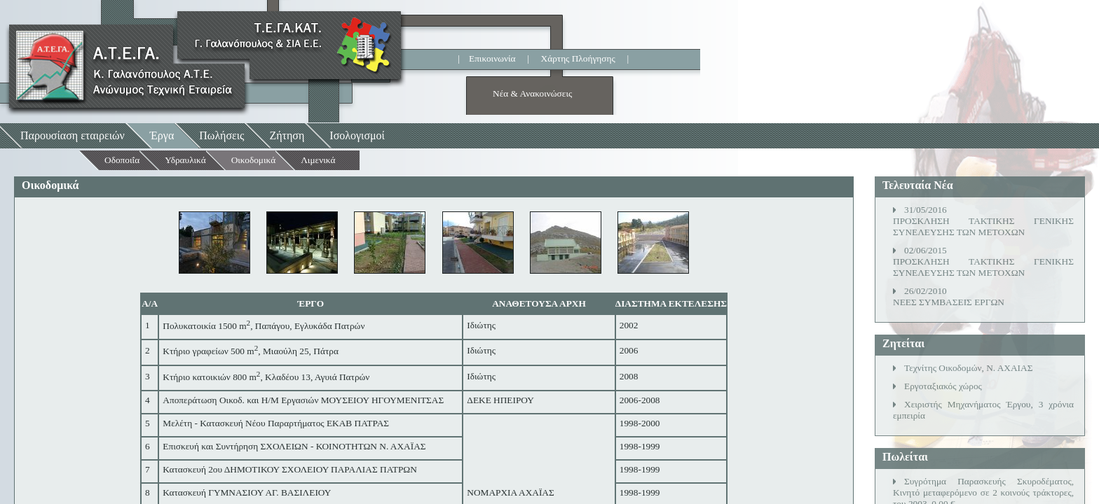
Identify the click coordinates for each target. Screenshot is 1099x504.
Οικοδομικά (253, 160)
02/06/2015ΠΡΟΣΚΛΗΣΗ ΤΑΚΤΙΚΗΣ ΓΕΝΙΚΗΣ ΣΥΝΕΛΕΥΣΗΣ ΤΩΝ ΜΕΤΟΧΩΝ (983, 261)
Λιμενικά (318, 160)
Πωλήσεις (221, 135)
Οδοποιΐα (121, 160)
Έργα (162, 135)
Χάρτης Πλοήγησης (578, 58)
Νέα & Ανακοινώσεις (532, 93)
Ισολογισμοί (357, 135)
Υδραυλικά (185, 160)
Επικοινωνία (492, 58)
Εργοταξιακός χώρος (943, 386)
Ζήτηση (286, 135)
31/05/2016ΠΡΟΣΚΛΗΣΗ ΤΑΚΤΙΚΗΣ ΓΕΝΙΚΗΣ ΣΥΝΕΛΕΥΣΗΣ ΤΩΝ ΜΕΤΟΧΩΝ (983, 220)
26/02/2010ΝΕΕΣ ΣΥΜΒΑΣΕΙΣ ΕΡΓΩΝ (948, 296)
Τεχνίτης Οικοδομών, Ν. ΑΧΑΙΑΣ (968, 368)
